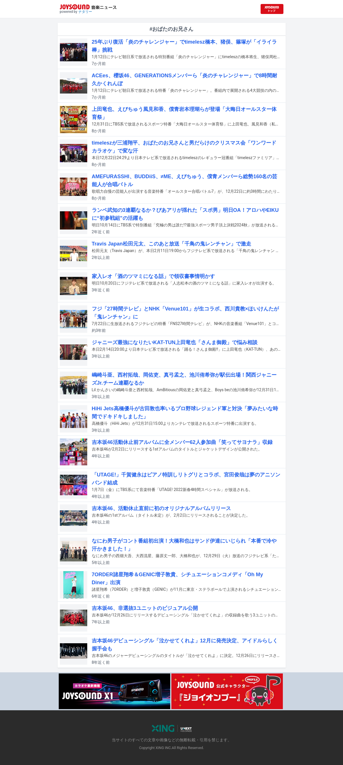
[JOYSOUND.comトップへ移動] (272, 9)
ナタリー (85, 12)
